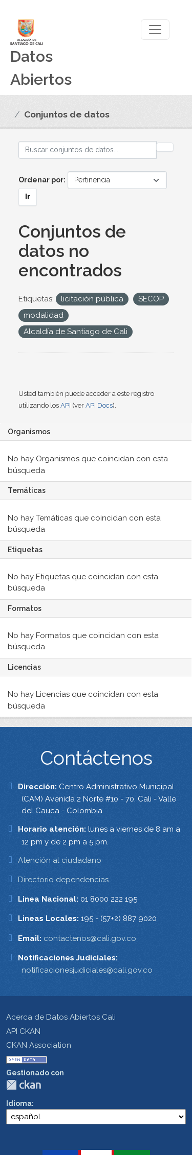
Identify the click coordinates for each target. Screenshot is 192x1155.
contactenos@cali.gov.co (90, 938)
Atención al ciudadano (59, 860)
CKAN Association (38, 1045)
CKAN (23, 1084)
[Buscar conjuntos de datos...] (87, 150)
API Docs (99, 405)
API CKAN (23, 1031)
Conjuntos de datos (67, 114)
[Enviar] (165, 147)
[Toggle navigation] (155, 29)
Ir (27, 197)
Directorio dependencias (63, 879)
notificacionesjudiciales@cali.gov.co (87, 970)
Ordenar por (40, 180)
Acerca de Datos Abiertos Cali (61, 1017)
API (65, 405)
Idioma (19, 1103)
